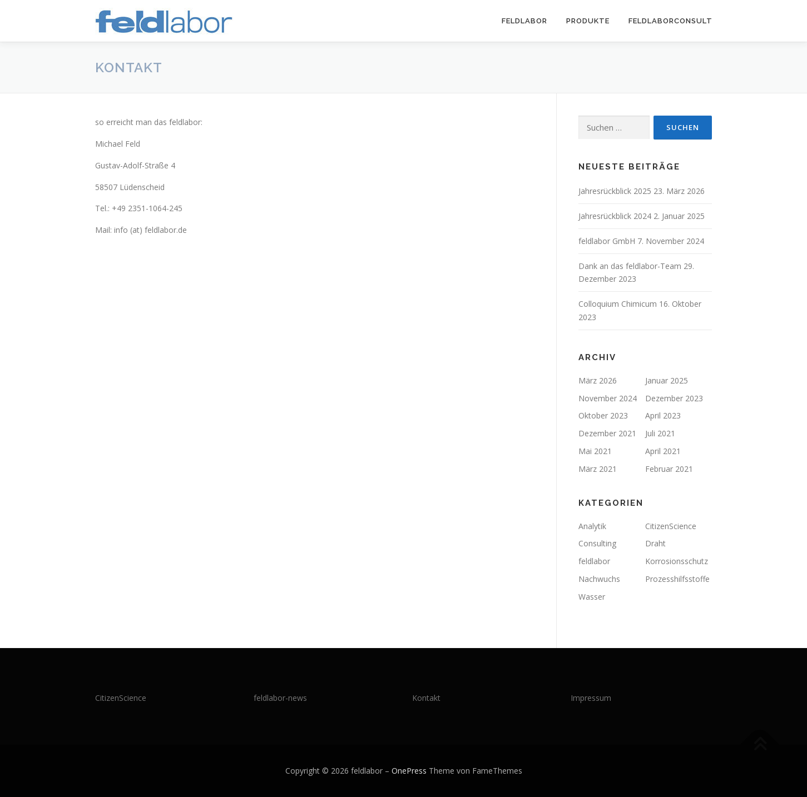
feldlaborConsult (670, 21)
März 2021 (597, 469)
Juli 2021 (660, 433)
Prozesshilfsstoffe (677, 579)
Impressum (591, 698)
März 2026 (597, 380)
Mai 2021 (595, 451)
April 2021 (663, 451)
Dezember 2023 (674, 398)
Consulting (597, 543)
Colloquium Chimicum (617, 303)
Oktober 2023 (603, 415)
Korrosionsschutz (676, 561)
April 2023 (663, 415)
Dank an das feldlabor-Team (629, 266)
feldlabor (524, 21)
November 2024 (607, 398)
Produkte (588, 21)
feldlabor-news (280, 698)
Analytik (592, 526)
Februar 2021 (669, 469)
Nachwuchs (599, 579)
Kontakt (426, 698)
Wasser (591, 596)
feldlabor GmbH (606, 241)
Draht (655, 543)
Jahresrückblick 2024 (614, 216)
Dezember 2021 (607, 433)
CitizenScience (670, 526)
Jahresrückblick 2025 (614, 191)
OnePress (409, 770)
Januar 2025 (666, 380)
